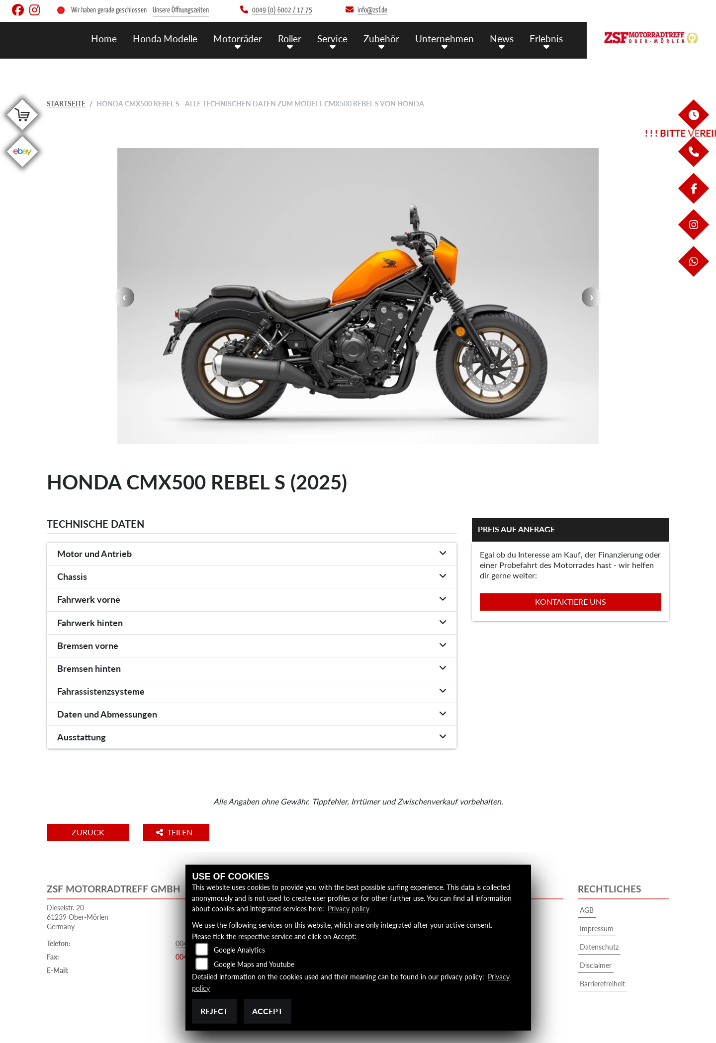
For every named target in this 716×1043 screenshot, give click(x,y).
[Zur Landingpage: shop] (22, 132)
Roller (289, 38)
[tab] (251, 554)
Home (104, 38)
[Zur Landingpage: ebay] (22, 168)
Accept (267, 1011)
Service (332, 38)
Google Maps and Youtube (254, 964)
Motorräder (237, 38)
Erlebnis (546, 38)
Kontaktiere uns (570, 601)
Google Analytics (239, 950)
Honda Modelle (165, 38)
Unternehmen (444, 38)
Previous (124, 297)
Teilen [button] (175, 832)
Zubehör (381, 38)
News (502, 38)
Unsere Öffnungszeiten (181, 10)
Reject (214, 1011)
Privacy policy (348, 908)
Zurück (88, 832)
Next (592, 297)
